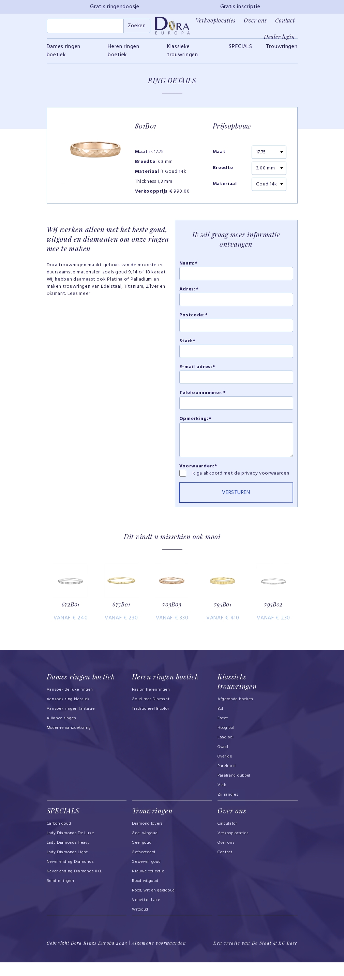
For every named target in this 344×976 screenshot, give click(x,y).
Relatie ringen (60, 895)
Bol (220, 723)
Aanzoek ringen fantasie (71, 723)
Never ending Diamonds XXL (75, 885)
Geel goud (141, 856)
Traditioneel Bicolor (150, 723)
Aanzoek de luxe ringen (70, 704)
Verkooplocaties (216, 20)
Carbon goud (59, 837)
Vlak (222, 799)
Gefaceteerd (143, 866)
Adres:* (189, 291)
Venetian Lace (146, 914)
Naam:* (188, 265)
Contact (285, 20)
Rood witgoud (145, 895)
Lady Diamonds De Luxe (70, 847)
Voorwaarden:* (198, 468)
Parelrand (227, 780)
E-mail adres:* (197, 369)
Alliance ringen (62, 732)
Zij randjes (228, 809)
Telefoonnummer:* (202, 395)
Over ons (255, 20)
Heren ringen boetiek (123, 53)
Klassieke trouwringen (182, 53)
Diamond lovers (147, 837)
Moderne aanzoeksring (69, 742)
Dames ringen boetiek (63, 53)
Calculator (227, 837)
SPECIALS (240, 49)
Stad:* (187, 343)
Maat (219, 154)
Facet (223, 732)
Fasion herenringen (151, 704)
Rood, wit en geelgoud (153, 904)
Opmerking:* (195, 421)
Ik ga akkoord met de (217, 476)
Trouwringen (282, 49)
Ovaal (223, 761)
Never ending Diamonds (70, 876)
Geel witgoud (145, 847)
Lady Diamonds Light (67, 866)
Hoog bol (226, 742)
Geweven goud (146, 876)
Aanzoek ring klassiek (68, 713)
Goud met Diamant (150, 713)
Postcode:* (193, 317)
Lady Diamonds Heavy (68, 856)
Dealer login (279, 36)
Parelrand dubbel (234, 790)
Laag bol (226, 751)
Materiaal (225, 186)
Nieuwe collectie (148, 885)
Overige (225, 771)
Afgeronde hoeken (235, 713)
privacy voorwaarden (265, 476)
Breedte (223, 170)
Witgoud (140, 923)
